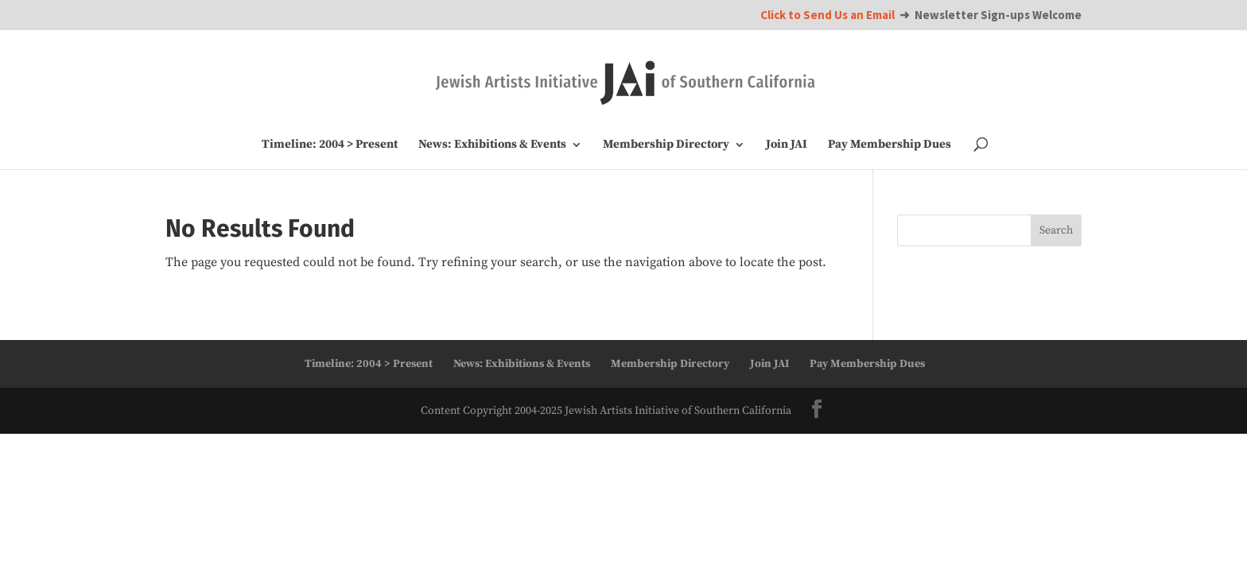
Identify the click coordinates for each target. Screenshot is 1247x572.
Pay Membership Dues (889, 145)
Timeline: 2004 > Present (330, 145)
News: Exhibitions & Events (492, 145)
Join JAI (786, 145)
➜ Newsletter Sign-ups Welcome (921, 15)
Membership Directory (666, 145)
